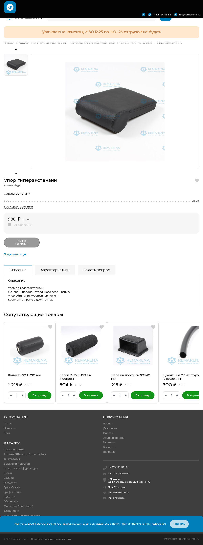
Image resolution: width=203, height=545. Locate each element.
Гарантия (109, 442)
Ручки (8, 473)
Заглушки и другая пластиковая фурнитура (21, 466)
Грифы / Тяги (12, 492)
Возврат (109, 447)
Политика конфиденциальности (51, 539)
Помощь (109, 452)
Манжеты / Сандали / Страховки (18, 509)
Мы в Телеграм (114, 487)
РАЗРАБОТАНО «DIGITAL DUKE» (181, 539)
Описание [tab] (18, 270)
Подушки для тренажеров (136, 43)
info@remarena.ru (186, 14)
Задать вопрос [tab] (96, 270)
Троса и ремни (14, 449)
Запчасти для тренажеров (50, 43)
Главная (9, 43)
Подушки (10, 482)
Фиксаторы (12, 459)
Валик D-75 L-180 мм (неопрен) (75, 377)
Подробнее (158, 523)
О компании (16, 417)
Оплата (108, 433)
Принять (179, 524)
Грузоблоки (12, 487)
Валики (9, 478)
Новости (10, 428)
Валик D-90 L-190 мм (24, 375)
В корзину (39, 395)
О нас (8, 423)
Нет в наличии (21, 242)
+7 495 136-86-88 (159, 14)
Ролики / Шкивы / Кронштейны (25, 454)
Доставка (110, 428)
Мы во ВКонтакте (116, 492)
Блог (7, 433)
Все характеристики (18, 206)
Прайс (107, 423)
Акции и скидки (113, 438)
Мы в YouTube (114, 498)
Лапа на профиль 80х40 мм (130, 377)
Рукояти (9, 496)
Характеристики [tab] (55, 270)
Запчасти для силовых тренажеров (93, 43)
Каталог (24, 43)
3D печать (11, 501)
